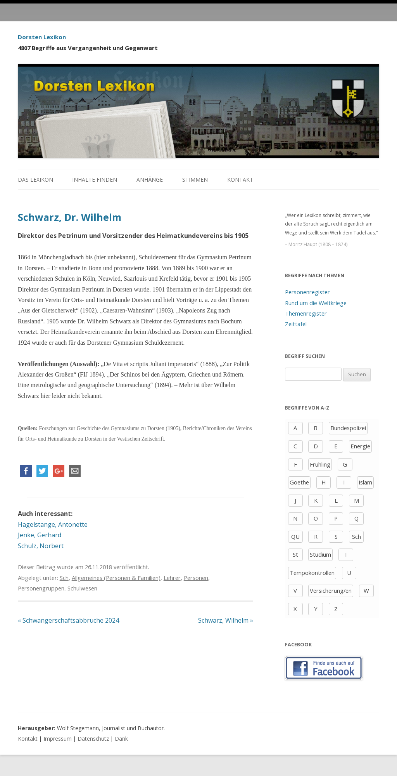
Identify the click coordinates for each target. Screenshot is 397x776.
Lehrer (172, 578)
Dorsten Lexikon (42, 37)
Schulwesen (82, 588)
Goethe (299, 482)
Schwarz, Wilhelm (225, 620)
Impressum (57, 738)
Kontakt (240, 179)
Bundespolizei (348, 428)
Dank (121, 738)
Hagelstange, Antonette (53, 524)
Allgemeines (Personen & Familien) (116, 578)
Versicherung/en (331, 590)
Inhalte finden (94, 179)
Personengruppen (41, 588)
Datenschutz (93, 738)
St (295, 554)
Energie (360, 446)
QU (295, 536)
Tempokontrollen (312, 572)
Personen (196, 578)
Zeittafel (296, 324)
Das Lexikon (35, 179)
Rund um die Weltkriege (316, 303)
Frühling (320, 464)
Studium (320, 554)
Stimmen (195, 179)
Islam (365, 482)
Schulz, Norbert (41, 546)
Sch (64, 578)
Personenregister (307, 292)
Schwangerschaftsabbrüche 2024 (68, 620)
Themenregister (306, 313)
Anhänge (149, 179)
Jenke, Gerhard (39, 535)
